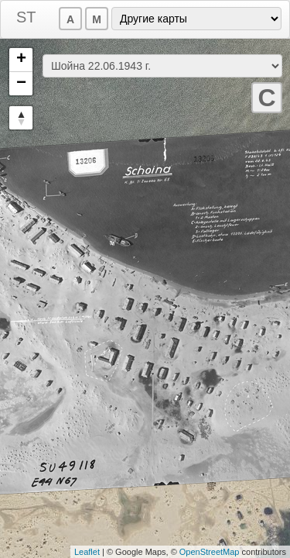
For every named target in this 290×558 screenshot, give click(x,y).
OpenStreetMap (209, 551)
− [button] (21, 83)
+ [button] (21, 59)
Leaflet (87, 551)
